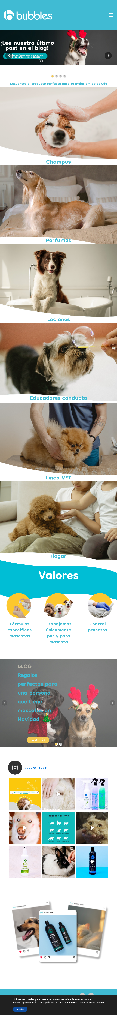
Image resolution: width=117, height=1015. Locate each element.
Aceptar (20, 1009)
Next (112, 703)
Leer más (38, 740)
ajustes (100, 1002)
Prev (4, 703)
